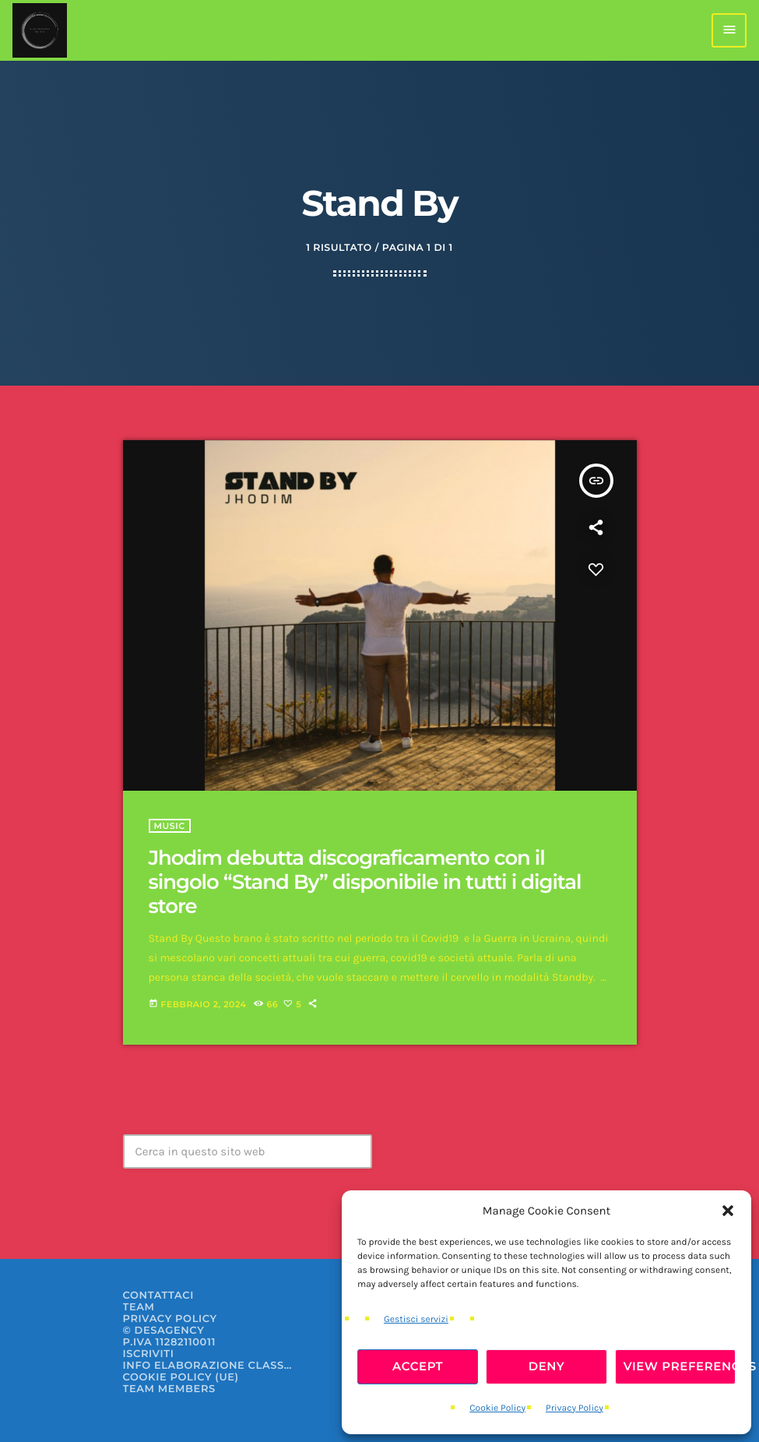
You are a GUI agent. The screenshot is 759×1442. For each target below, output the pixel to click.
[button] (728, 1210)
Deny (547, 1366)
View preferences (680, 1366)
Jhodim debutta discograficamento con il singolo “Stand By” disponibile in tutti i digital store (365, 881)
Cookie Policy (497, 1408)
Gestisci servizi (416, 1319)
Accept (417, 1366)
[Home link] (39, 30)
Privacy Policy (574, 1408)
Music (169, 825)
